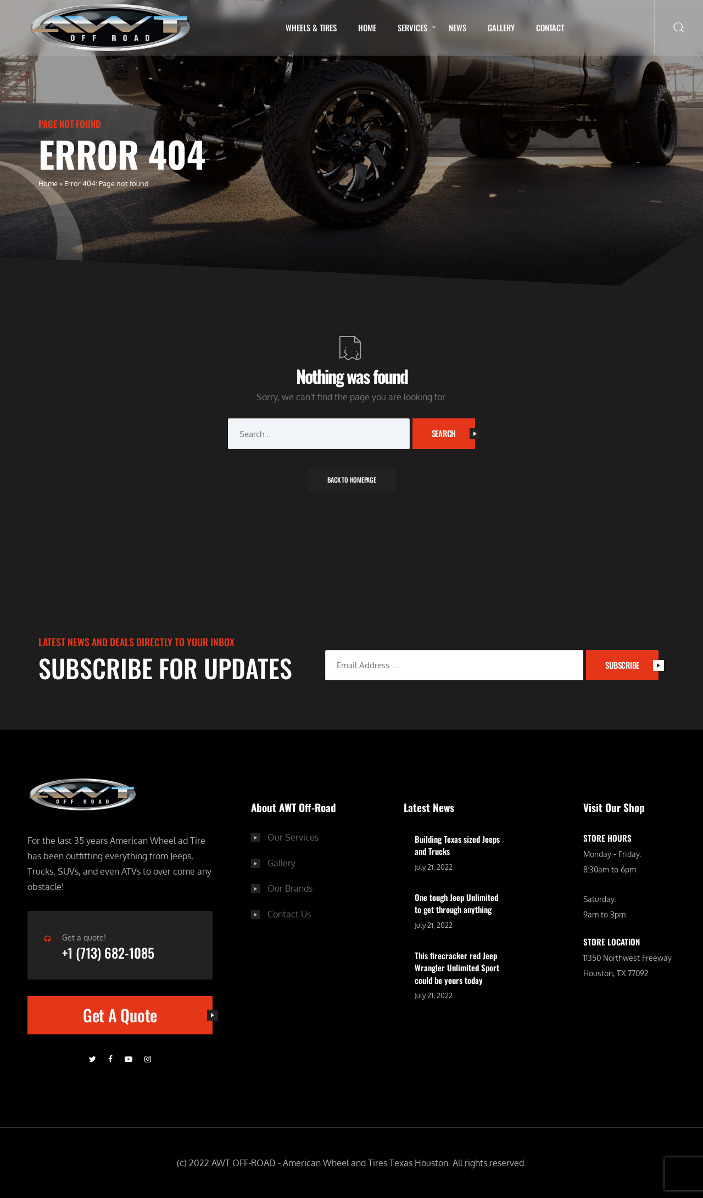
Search (454, 433)
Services (412, 27)
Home (367, 27)
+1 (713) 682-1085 (111, 953)
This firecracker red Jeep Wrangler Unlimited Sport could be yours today (457, 967)
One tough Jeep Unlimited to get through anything (456, 903)
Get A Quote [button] (148, 1015)
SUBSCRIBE (632, 665)
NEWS (457, 27)
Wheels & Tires (311, 27)
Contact (550, 27)
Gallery (501, 27)
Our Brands (290, 887)
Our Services (293, 837)
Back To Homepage (351, 479)
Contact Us (289, 913)
